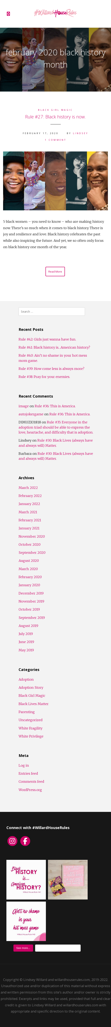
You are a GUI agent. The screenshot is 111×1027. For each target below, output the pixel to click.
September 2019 (32, 618)
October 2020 (30, 544)
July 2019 (26, 634)
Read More (55, 271)
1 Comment (55, 139)
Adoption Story (31, 687)
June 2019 (26, 642)
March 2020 (28, 569)
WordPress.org (30, 790)
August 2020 (29, 561)
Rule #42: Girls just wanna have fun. (47, 339)
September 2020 (32, 552)
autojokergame (31, 414)
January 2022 (29, 504)
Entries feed (28, 773)
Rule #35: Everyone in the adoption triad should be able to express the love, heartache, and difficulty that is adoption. (56, 427)
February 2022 (30, 496)
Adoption (26, 679)
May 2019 (26, 650)
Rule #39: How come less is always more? (51, 369)
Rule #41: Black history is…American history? (54, 347)
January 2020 (29, 585)
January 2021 (29, 528)
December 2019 (31, 593)
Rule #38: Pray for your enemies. (44, 377)
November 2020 (32, 536)
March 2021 (28, 512)
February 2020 (30, 577)
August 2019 (28, 626)
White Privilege (31, 736)
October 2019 (29, 609)
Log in (24, 765)
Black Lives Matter (34, 704)
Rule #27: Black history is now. (55, 116)
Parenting (27, 712)
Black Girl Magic (55, 109)
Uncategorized (31, 720)
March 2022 (28, 488)
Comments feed (31, 781)
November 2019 (31, 601)
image (24, 406)
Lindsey (80, 133)
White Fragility (30, 728)
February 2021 (30, 520)
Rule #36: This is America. (55, 406)
